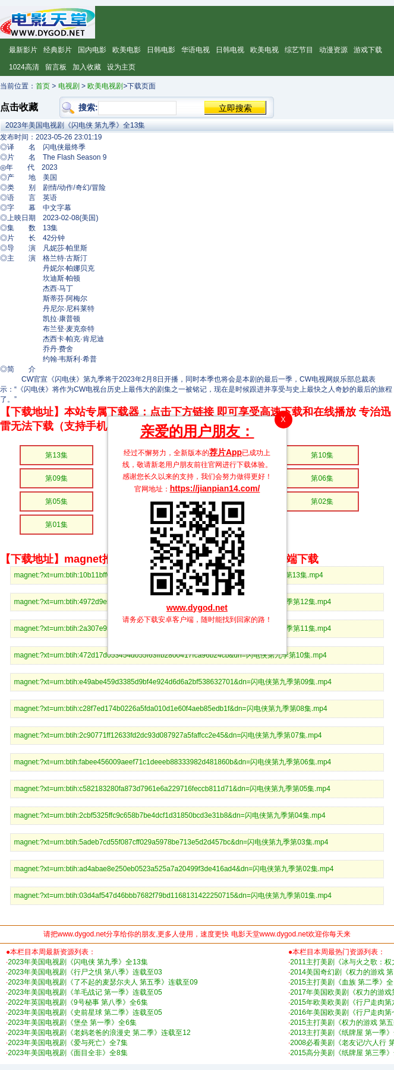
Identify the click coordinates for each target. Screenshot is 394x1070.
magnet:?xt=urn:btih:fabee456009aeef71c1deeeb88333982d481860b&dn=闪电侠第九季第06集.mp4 (173, 762)
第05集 (56, 501)
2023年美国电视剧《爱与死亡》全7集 (67, 1043)
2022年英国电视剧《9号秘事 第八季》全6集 (77, 1002)
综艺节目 (299, 50)
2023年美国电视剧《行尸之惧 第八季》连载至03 (85, 972)
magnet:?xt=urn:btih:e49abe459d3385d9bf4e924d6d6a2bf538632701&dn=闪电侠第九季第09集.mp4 (173, 682)
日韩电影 (161, 50)
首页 (43, 86)
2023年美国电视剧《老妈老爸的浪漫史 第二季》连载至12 (99, 1032)
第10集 (322, 455)
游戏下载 (368, 50)
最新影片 (23, 50)
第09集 (56, 478)
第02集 (322, 501)
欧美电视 (264, 50)
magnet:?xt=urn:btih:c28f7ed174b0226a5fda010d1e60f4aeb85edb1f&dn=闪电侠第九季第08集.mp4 (170, 708)
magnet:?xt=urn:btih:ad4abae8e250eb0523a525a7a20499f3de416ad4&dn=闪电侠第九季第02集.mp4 (174, 869)
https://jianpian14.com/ (215, 488)
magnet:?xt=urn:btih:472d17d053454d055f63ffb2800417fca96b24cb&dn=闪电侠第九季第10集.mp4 (170, 655)
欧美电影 (126, 50)
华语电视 (195, 50)
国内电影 (92, 50)
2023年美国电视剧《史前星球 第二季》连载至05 (85, 1012)
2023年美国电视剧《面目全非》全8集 (67, 1053)
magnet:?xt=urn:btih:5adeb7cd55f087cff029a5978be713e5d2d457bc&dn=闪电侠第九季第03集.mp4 (171, 842)
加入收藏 (87, 67)
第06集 (322, 478)
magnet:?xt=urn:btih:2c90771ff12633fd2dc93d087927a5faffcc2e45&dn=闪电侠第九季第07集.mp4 (168, 735)
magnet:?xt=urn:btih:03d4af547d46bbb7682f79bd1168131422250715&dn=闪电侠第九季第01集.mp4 (173, 895)
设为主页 (121, 67)
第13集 (56, 455)
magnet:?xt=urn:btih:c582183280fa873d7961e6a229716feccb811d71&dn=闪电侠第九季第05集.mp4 (172, 789)
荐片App (225, 452)
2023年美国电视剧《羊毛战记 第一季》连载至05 (85, 992)
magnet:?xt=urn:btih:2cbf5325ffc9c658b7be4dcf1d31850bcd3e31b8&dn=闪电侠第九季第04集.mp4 (170, 815)
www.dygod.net (197, 607)
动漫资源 (333, 50)
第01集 (56, 524)
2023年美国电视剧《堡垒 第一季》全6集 (72, 1022)
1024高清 (24, 67)
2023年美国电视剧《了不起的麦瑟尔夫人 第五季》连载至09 (102, 982)
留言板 (56, 67)
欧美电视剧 (105, 86)
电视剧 (69, 86)
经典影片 (57, 50)
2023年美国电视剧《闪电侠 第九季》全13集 (77, 962)
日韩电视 (230, 50)
